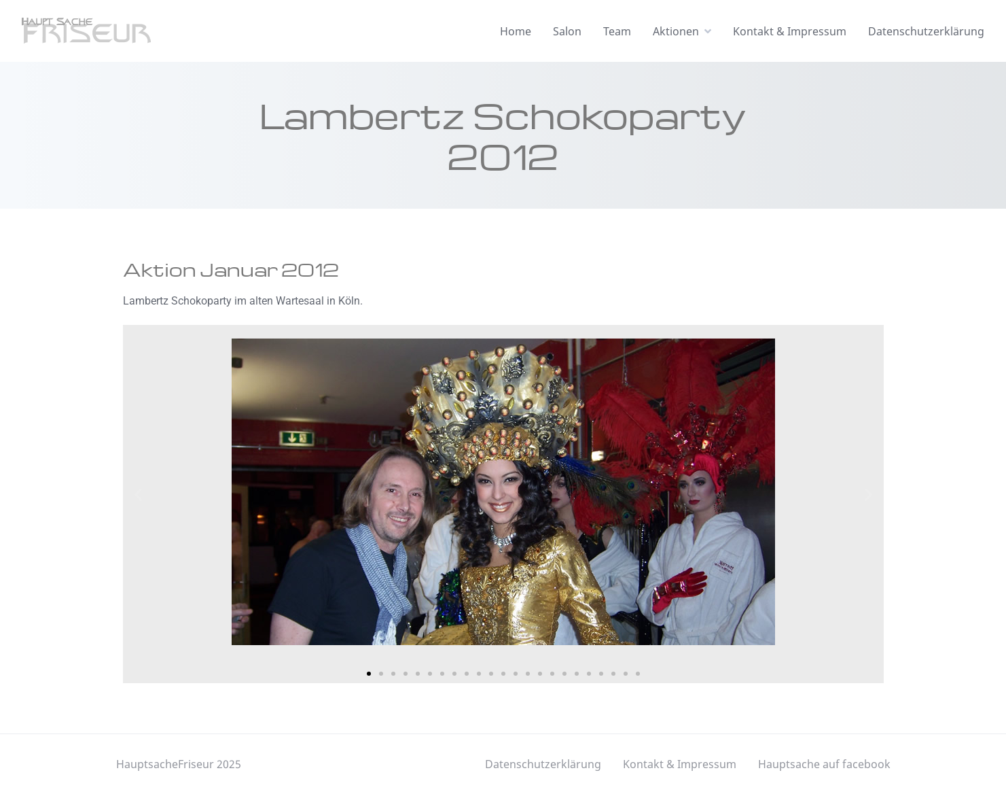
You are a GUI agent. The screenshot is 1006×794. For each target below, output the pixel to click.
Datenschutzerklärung (926, 31)
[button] (138, 493)
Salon (567, 31)
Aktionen (676, 31)
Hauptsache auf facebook (824, 764)
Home (515, 31)
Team (617, 31)
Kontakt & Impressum (789, 31)
